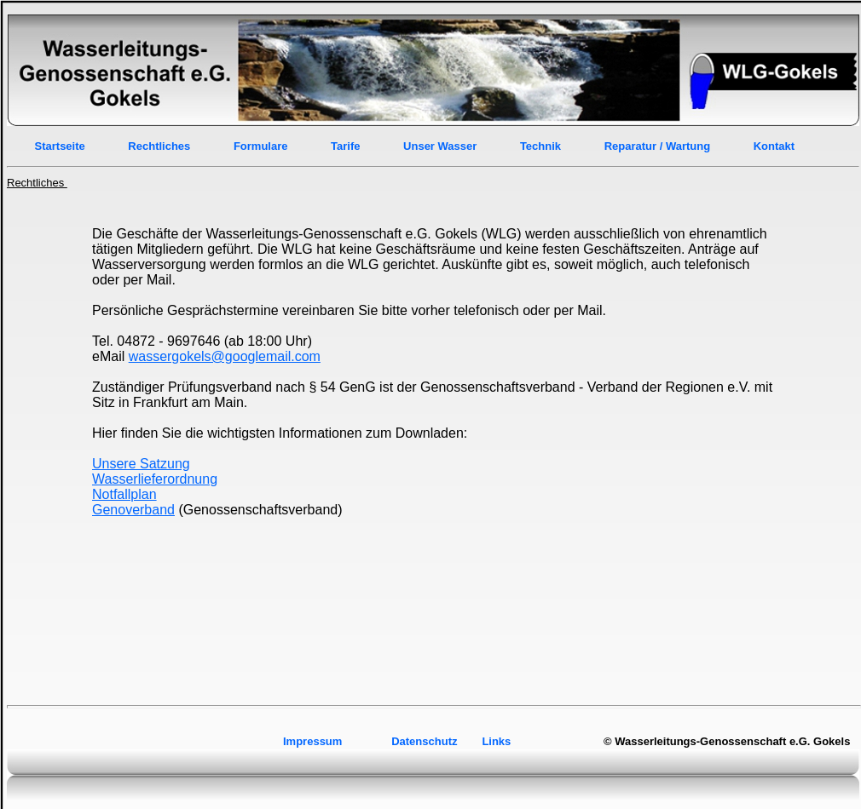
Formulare (261, 146)
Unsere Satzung (141, 463)
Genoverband (133, 509)
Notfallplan (124, 494)
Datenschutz (424, 741)
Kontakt (774, 146)
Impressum (314, 741)
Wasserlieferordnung (154, 479)
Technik (542, 146)
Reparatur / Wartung (657, 146)
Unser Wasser (440, 146)
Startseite (60, 146)
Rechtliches (159, 146)
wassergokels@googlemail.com (225, 356)
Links (496, 741)
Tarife (345, 146)
